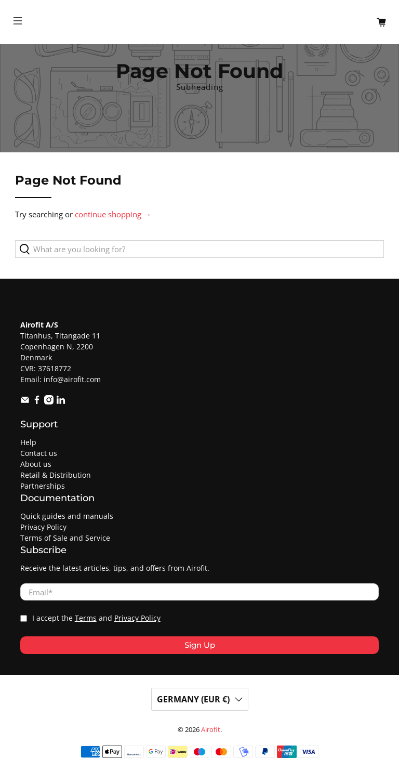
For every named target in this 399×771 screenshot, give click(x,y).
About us (35, 464)
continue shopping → (113, 214)
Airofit (210, 729)
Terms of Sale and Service (65, 538)
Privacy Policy (43, 527)
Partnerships (42, 486)
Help (28, 442)
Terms (86, 618)
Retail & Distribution (55, 475)
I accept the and (96, 618)
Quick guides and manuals (66, 516)
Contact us (38, 453)
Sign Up (199, 645)
